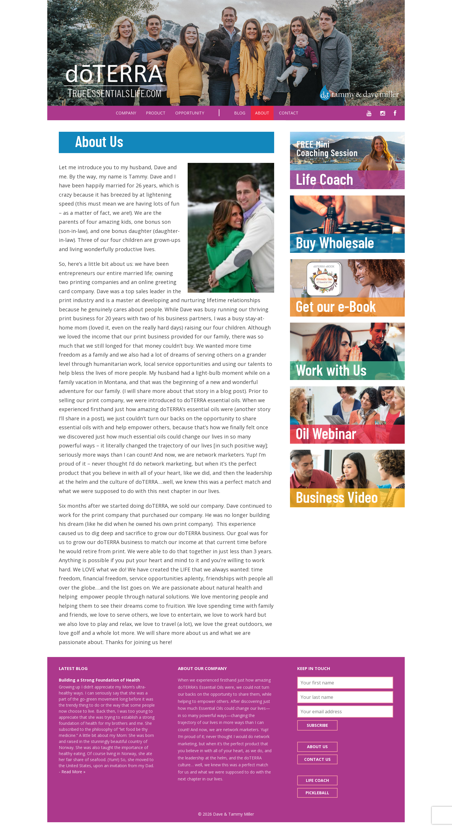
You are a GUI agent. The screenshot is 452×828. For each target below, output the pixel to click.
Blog (239, 113)
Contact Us (317, 759)
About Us (317, 746)
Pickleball (317, 792)
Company (126, 113)
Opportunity (189, 113)
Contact (288, 113)
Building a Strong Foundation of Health (99, 680)
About (262, 113)
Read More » (73, 771)
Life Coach (317, 780)
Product (155, 113)
